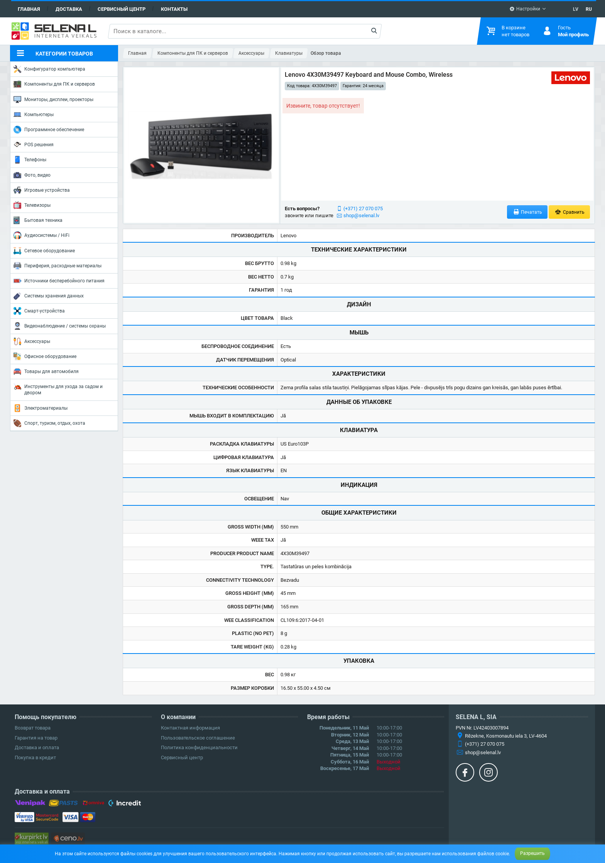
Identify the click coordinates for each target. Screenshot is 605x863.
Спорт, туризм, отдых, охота (49, 423)
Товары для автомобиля (46, 371)
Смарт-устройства (39, 311)
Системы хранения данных (49, 296)
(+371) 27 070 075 (363, 208)
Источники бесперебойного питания (59, 281)
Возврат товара (33, 728)
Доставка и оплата (37, 747)
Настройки (525, 9)
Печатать (527, 212)
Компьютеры (34, 114)
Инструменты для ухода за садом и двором (58, 389)
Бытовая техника (38, 220)
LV (575, 9)
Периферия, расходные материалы (57, 266)
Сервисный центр (121, 9)
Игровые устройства (42, 190)
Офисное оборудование (45, 356)
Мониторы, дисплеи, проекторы (53, 99)
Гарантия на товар (36, 738)
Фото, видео (32, 175)
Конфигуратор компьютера (49, 69)
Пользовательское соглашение (198, 738)
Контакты (174, 9)
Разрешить (532, 853)
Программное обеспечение (49, 129)
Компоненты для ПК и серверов (54, 84)
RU (589, 9)
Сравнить (569, 212)
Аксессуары (32, 341)
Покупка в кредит (35, 757)
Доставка (69, 9)
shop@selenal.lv (361, 215)
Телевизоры (32, 205)
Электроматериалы (41, 408)
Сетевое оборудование (44, 251)
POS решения (34, 144)
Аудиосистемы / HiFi (41, 235)
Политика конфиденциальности (199, 747)
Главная (29, 9)
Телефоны (30, 160)
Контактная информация (190, 728)
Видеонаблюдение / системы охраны (60, 326)
